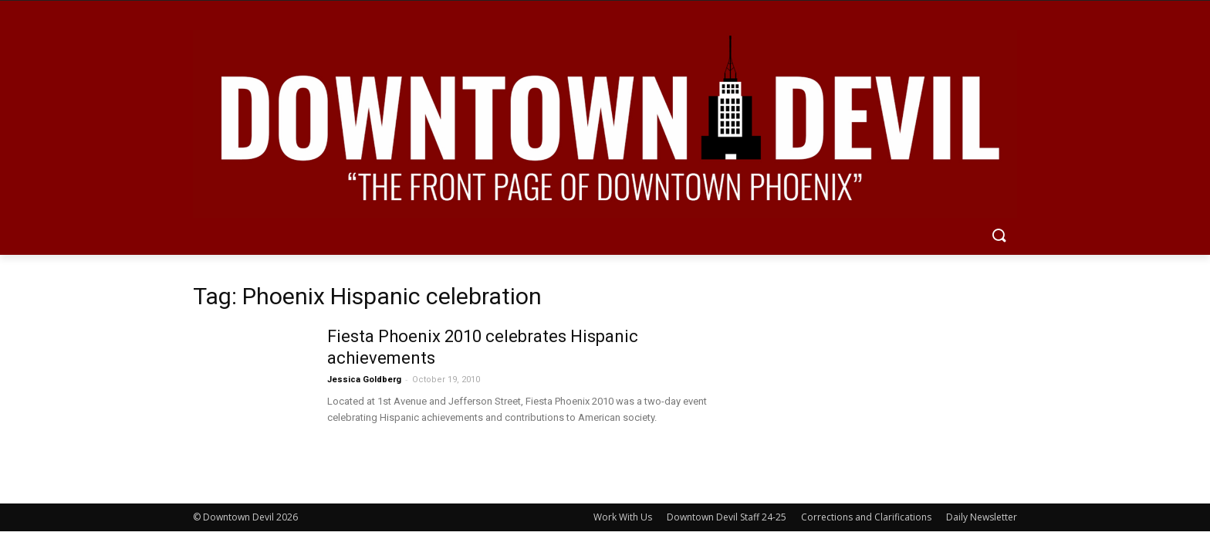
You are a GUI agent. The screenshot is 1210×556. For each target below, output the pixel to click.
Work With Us (622, 517)
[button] (998, 236)
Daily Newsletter (981, 517)
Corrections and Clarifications (866, 517)
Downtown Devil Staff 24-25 (726, 517)
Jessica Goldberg (364, 380)
